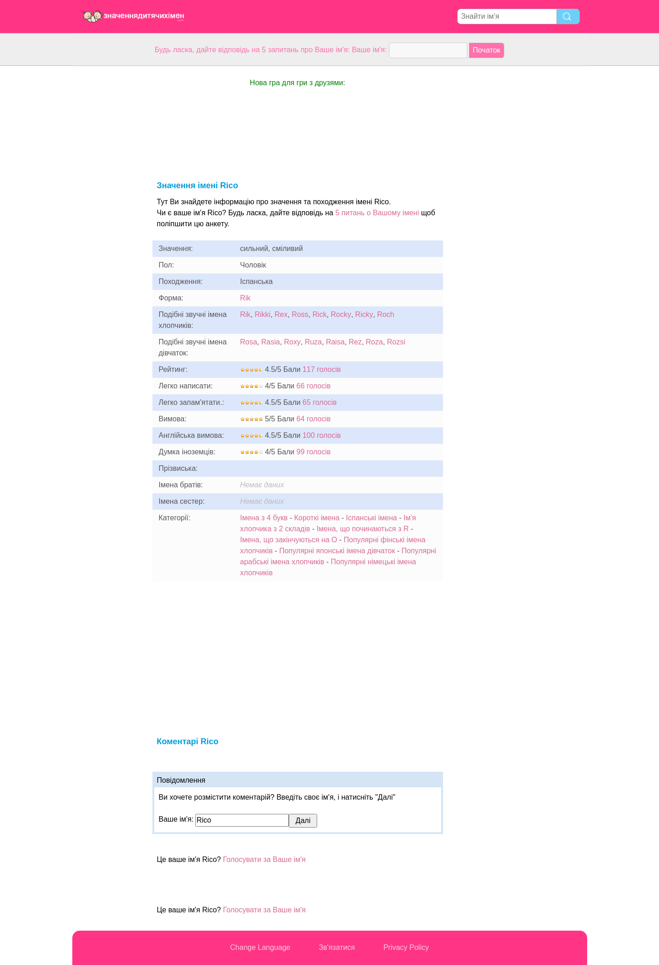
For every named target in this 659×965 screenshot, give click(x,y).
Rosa (248, 342)
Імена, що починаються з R (363, 529)
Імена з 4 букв (264, 518)
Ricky (364, 314)
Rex (281, 314)
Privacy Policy (406, 947)
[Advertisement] (109, 203)
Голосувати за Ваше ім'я (264, 859)
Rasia (270, 342)
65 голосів (319, 402)
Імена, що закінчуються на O (288, 540)
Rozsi (396, 342)
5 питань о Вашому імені (377, 213)
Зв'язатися (337, 947)
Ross (300, 314)
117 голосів (321, 369)
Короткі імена (317, 518)
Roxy (292, 342)
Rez (355, 342)
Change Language (260, 947)
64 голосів (314, 419)
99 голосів (314, 452)
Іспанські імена (371, 518)
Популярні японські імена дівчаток (337, 551)
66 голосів (314, 386)
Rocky (341, 314)
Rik (245, 298)
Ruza (313, 342)
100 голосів (321, 435)
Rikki (263, 314)
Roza (374, 342)
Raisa (335, 342)
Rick (320, 314)
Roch (385, 314)
